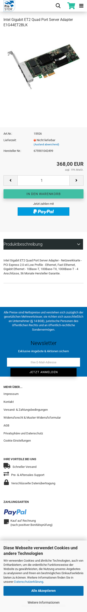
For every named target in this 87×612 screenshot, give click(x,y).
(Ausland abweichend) (46, 144)
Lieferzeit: (9, 140)
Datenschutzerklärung (28, 581)
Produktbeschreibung (22, 244)
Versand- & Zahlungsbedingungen (25, 409)
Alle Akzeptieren (43, 590)
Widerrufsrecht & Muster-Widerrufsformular (32, 417)
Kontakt (8, 402)
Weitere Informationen (44, 602)
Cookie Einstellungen (17, 440)
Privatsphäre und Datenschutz (23, 433)
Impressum (11, 394)
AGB (6, 425)
